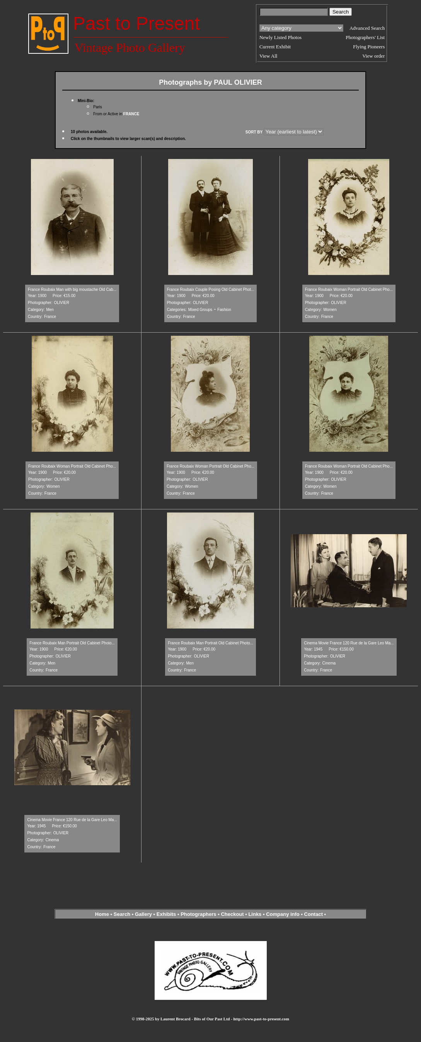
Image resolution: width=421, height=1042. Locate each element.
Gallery (143, 914)
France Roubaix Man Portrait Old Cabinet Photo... (72, 643)
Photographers (198, 914)
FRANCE (131, 114)
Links (254, 914)
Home (102, 914)
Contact (313, 914)
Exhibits (166, 914)
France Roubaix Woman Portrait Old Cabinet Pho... (349, 289)
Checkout (232, 914)
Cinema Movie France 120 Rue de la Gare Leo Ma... (349, 643)
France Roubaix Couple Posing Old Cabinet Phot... (210, 289)
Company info (283, 914)
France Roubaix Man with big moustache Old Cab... (72, 289)
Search (122, 914)
